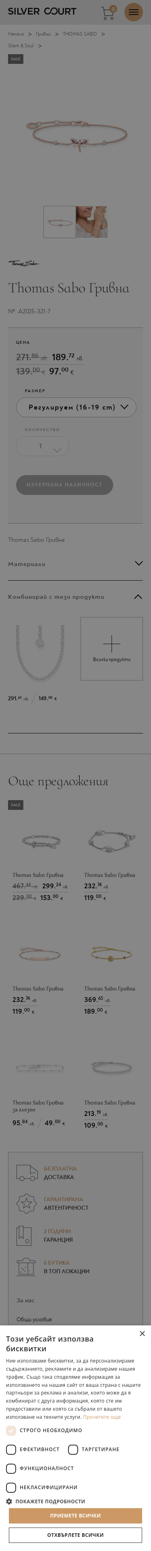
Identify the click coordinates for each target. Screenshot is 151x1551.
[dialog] (75, 775)
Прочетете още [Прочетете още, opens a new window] (102, 1417)
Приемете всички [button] (75, 1515)
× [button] (142, 1334)
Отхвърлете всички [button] (75, 1535)
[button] (75, 1501)
